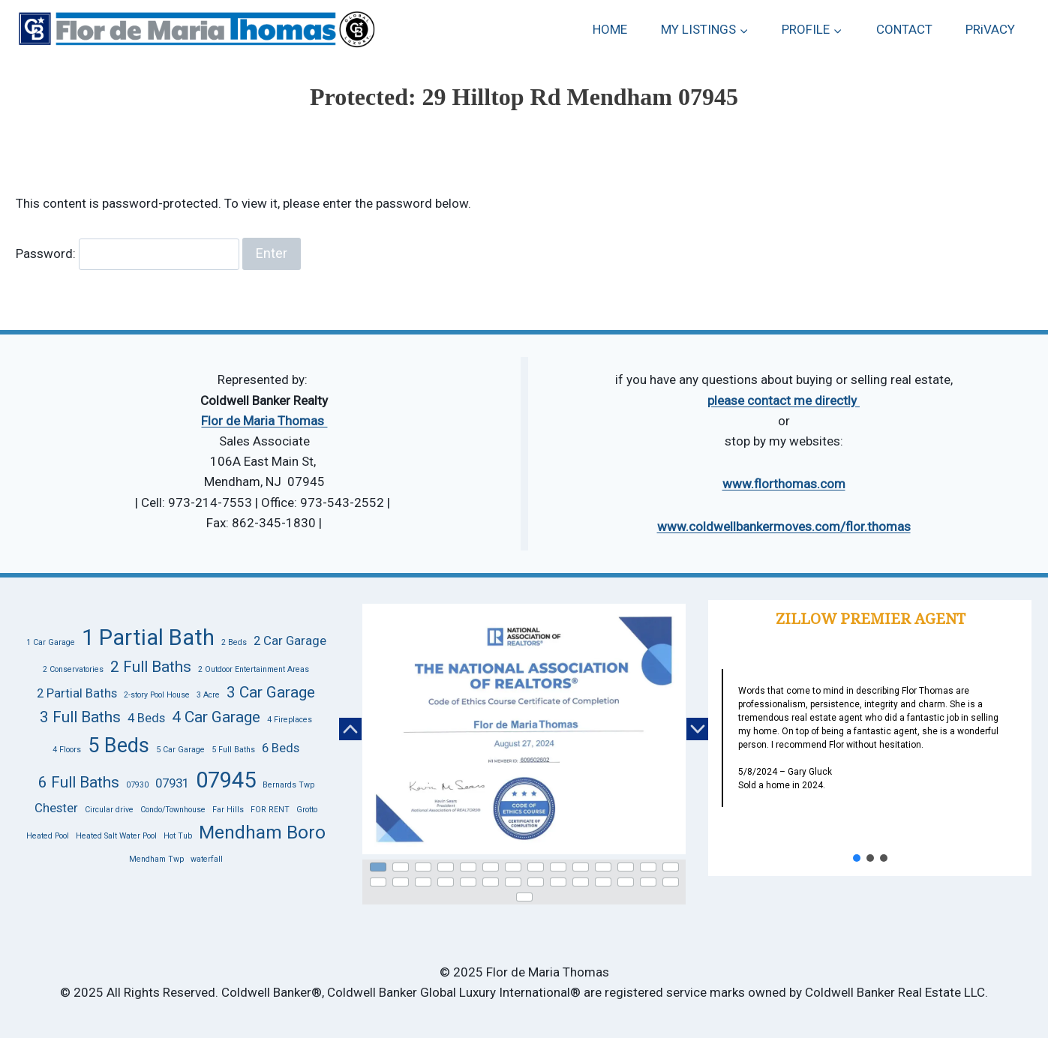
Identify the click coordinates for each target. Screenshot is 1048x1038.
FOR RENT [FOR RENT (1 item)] (270, 809)
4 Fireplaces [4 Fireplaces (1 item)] (289, 719)
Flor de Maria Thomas (264, 420)
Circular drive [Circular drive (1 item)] (109, 809)
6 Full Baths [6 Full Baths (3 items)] (78, 782)
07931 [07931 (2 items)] (172, 783)
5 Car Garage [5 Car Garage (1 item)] (180, 749)
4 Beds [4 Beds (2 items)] (146, 717)
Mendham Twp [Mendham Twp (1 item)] (156, 859)
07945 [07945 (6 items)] (226, 780)
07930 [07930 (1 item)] (137, 785)
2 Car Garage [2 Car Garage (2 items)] (290, 640)
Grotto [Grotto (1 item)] (306, 809)
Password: (127, 253)
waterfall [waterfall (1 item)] (207, 859)
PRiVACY (990, 29)
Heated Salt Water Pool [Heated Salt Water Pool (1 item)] (116, 836)
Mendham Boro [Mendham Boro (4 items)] (262, 832)
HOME (610, 29)
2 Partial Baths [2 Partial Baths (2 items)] (77, 693)
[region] (524, 752)
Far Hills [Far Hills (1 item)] (228, 809)
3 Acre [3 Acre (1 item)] (208, 695)
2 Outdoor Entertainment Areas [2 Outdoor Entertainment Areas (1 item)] (253, 669)
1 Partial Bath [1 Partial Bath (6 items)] (148, 637)
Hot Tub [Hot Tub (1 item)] (178, 836)
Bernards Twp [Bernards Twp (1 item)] (288, 785)
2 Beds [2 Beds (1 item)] (234, 642)
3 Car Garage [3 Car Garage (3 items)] (271, 692)
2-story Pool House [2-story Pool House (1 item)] (157, 695)
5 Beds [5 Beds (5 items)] (118, 746)
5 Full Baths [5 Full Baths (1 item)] (233, 749)
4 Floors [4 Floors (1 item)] (67, 749)
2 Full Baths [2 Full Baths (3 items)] (150, 667)
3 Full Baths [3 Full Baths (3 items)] (80, 717)
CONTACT (904, 29)
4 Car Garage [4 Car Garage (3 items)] (216, 717)
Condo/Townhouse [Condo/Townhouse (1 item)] (173, 809)
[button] (350, 729)
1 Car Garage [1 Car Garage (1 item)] (50, 642)
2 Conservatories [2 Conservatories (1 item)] (73, 669)
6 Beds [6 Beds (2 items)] (280, 747)
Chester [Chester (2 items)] (56, 807)
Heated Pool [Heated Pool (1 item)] (47, 836)
